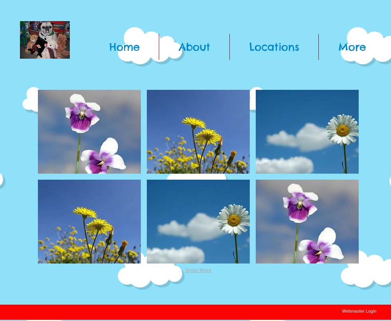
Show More (198, 270)
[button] (89, 132)
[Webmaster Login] (359, 311)
